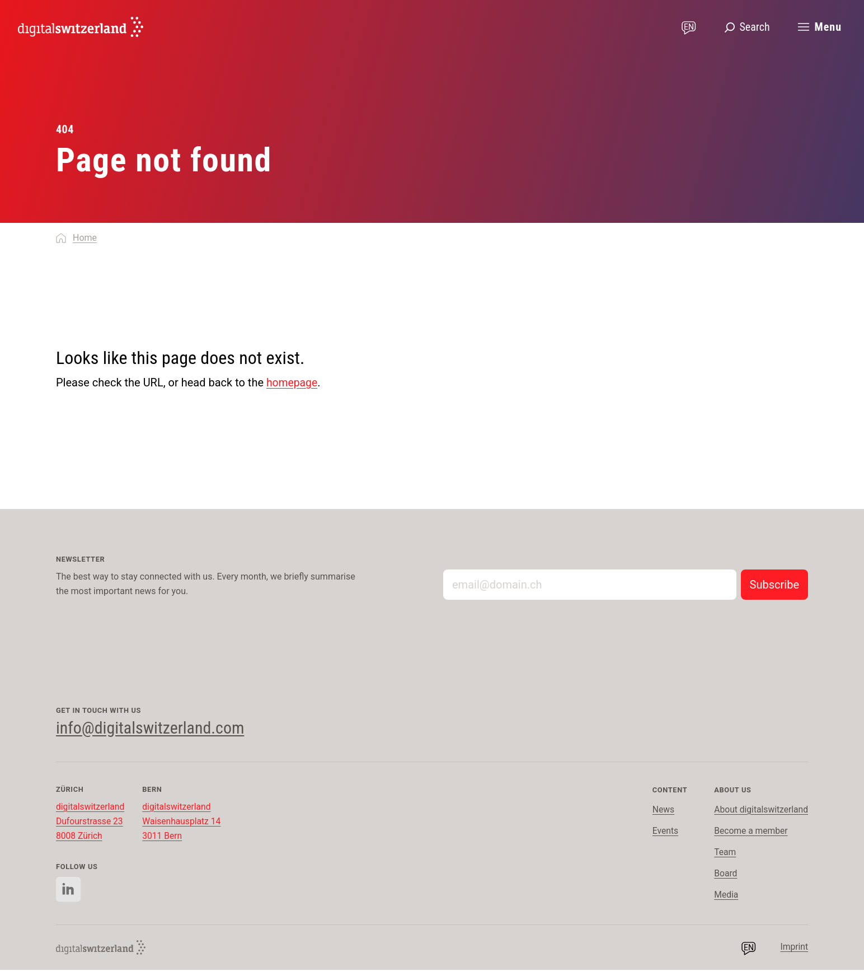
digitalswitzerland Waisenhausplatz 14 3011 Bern (184, 822)
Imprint (794, 948)
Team (723, 853)
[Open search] (747, 26)
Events (663, 832)
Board (723, 874)
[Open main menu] (819, 26)
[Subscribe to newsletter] (774, 584)
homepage (293, 382)
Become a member (749, 832)
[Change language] (689, 27)
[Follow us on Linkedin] (68, 890)
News (661, 810)
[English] (80, 27)
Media (724, 895)
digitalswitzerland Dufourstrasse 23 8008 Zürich (91, 822)
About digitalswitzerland (760, 810)
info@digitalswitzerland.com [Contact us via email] (156, 728)
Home (85, 237)
